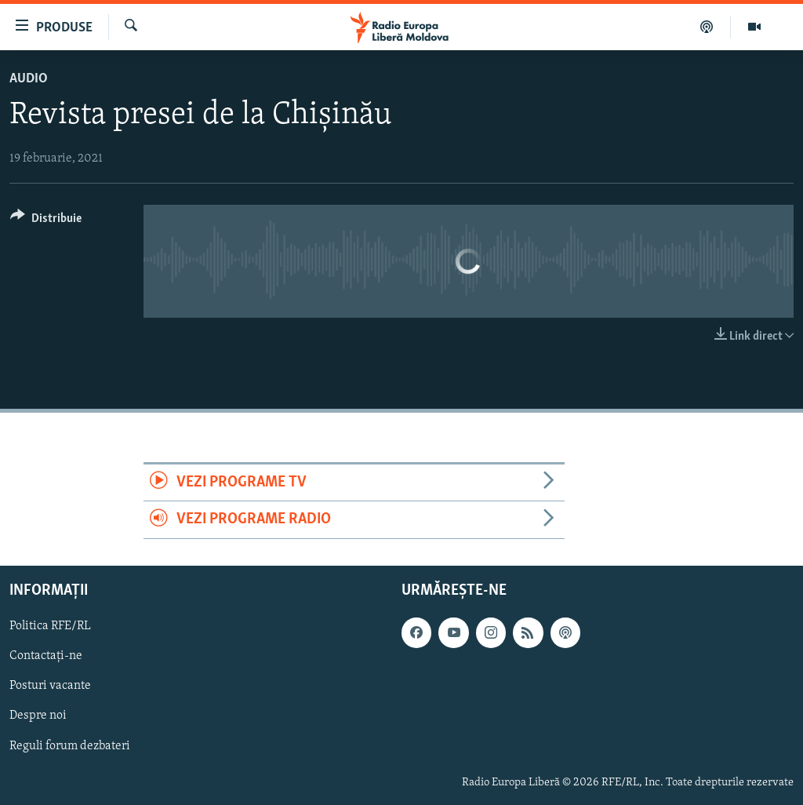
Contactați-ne (45, 656)
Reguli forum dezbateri (69, 745)
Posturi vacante (50, 685)
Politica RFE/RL (50, 626)
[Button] (46, 221)
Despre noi (38, 715)
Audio (28, 78)
